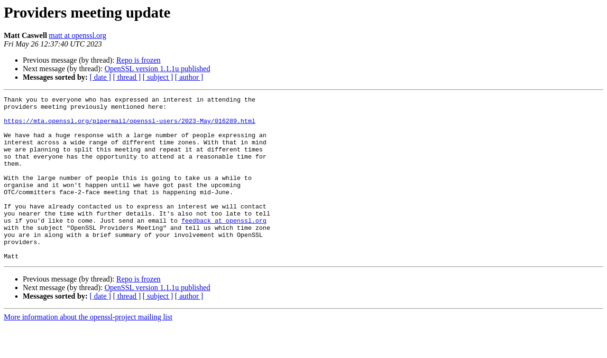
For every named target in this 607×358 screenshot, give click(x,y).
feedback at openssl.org (223, 246)
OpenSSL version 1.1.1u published (157, 69)
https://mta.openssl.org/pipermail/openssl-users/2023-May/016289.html (129, 126)
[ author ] (189, 77)
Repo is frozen (138, 60)
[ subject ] (158, 77)
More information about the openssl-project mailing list (88, 350)
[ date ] (100, 77)
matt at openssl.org (77, 35)
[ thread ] (127, 77)
